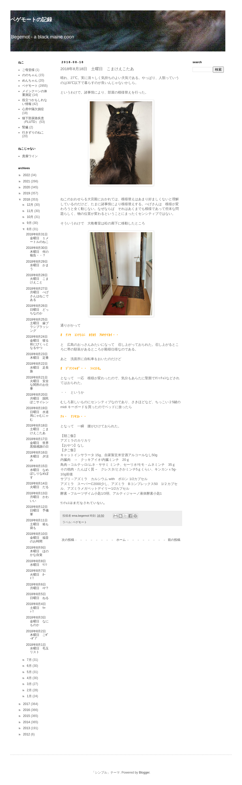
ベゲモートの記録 (31, 19)
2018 (27, 199)
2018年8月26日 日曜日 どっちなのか (38, 309)
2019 (27, 193)
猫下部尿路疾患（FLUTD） (33, 120)
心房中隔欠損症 (33, 109)
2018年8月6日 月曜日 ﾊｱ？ (37, 586)
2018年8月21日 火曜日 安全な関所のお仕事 (38, 383)
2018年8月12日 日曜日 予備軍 (38, 510)
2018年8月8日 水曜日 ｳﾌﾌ (37, 563)
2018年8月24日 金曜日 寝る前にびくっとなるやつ (38, 342)
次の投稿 (68, 540)
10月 (30, 217)
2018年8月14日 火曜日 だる (38, 485)
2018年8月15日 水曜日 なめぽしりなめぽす (38, 471)
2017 (27, 704)
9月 (30, 223)
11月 (30, 211)
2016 (27, 710)
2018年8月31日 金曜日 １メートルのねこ (38, 238)
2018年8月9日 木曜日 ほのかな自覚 (37, 551)
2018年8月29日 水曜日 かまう (38, 265)
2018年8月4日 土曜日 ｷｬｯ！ (37, 607)
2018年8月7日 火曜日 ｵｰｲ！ (37, 574)
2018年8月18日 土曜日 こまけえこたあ (38, 429)
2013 (27, 728)
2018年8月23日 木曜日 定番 (38, 356)
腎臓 (25, 127)
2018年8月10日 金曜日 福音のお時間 (38, 537)
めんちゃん (30, 80)
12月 (30, 205)
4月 (30, 678)
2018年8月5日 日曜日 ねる (37, 596)
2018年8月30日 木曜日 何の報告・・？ (38, 251)
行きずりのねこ (33, 132)
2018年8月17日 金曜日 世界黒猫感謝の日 (38, 442)
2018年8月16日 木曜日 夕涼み (38, 456)
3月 (30, 684)
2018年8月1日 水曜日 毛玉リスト (37, 648)
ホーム (121, 540)
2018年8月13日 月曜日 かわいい (38, 497)
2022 (27, 175)
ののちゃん (30, 75)
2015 (27, 716)
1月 (30, 696)
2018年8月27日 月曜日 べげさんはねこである (38, 294)
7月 (30, 660)
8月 (30, 229)
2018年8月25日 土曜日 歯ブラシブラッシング (38, 325)
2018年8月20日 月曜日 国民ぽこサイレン (38, 398)
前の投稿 (174, 540)
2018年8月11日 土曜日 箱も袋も (38, 524)
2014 (27, 722)
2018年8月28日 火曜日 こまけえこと (38, 278)
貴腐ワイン (30, 156)
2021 (27, 181)
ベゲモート (80, 522)
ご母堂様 (28, 70)
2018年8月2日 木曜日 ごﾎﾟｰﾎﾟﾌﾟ (37, 635)
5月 (30, 672)
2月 (30, 690)
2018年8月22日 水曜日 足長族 (38, 367)
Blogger (144, 772)
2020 (27, 187)
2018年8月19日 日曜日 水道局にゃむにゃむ (38, 413)
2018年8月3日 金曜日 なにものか (37, 621)
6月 (30, 666)
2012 (27, 734)
